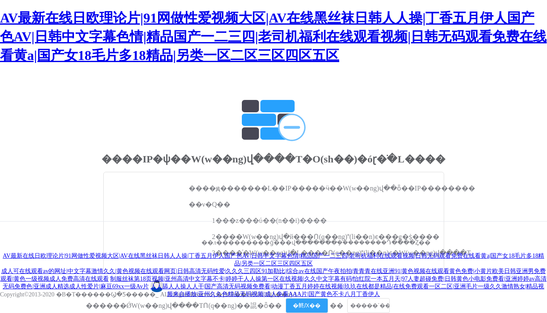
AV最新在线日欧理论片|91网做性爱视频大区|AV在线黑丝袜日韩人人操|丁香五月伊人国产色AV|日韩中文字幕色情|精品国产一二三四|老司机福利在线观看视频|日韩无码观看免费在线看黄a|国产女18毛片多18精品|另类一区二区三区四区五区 (273, 36)
